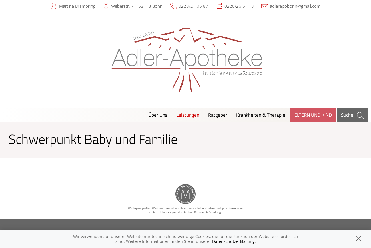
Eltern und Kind (313, 115)
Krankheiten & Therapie (260, 115)
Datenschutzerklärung (233, 241)
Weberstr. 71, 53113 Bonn (137, 6)
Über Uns (157, 115)
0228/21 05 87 (193, 6)
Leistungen (187, 115)
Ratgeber (217, 115)
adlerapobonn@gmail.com (295, 6)
